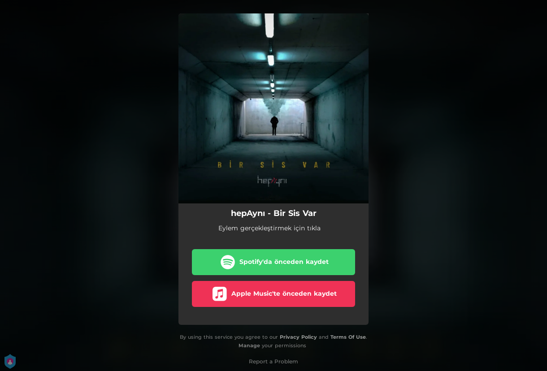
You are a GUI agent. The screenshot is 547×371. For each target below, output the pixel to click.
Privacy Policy (298, 337)
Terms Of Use (348, 337)
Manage (249, 345)
